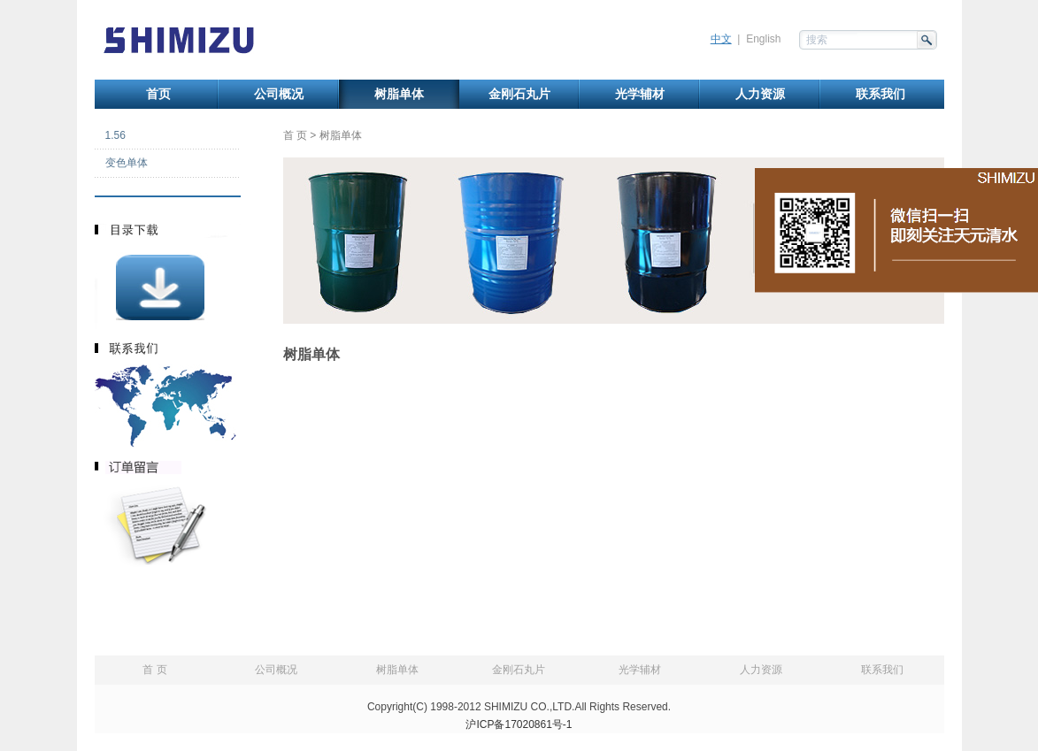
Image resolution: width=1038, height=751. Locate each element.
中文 (721, 39)
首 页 (295, 135)
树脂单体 (399, 94)
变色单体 (126, 163)
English (763, 39)
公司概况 (279, 94)
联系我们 (880, 94)
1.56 (115, 135)
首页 (158, 94)
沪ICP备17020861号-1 (518, 724)
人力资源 (760, 94)
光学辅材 (640, 94)
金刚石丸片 (519, 94)
